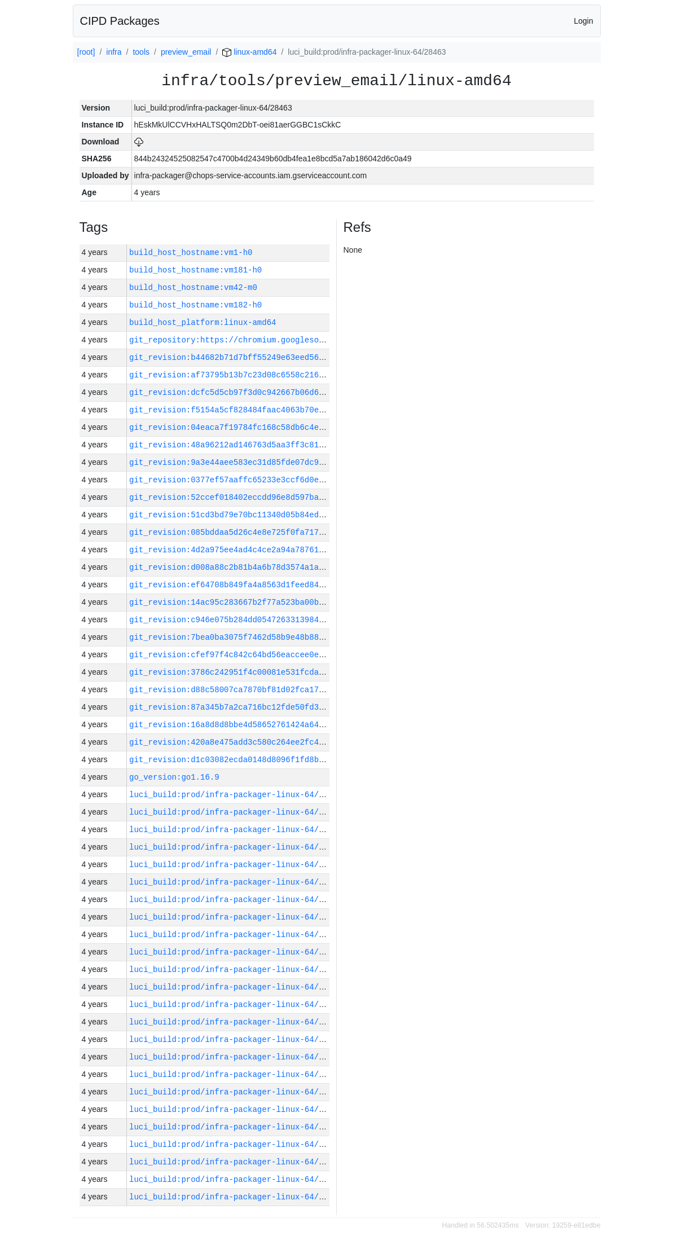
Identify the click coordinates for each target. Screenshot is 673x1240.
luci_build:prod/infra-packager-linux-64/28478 (235, 882)
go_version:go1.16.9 (174, 777)
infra (113, 51)
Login (583, 20)
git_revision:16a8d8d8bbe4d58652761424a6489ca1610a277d (254, 724)
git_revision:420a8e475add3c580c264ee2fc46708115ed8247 (254, 742)
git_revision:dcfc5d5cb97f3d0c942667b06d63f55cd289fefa (254, 392)
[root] (86, 51)
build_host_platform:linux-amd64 (202, 322)
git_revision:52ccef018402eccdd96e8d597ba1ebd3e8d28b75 (254, 497)
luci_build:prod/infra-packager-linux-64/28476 (235, 917)
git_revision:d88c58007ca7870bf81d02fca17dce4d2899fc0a (254, 689)
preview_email (186, 51)
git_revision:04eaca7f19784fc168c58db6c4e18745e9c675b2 (254, 427)
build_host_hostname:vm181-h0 (195, 270)
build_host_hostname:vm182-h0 (195, 305)
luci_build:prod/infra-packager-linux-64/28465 (235, 1092)
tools (141, 51)
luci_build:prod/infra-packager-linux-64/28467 (235, 1057)
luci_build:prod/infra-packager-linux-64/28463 (235, 1127)
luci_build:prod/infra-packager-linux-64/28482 (235, 812)
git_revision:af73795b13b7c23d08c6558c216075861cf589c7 (254, 375)
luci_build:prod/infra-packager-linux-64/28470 (235, 1004)
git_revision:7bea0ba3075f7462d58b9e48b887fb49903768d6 (254, 637)
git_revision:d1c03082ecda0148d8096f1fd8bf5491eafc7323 (254, 759)
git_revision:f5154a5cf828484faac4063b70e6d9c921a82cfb (254, 409)
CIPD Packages (120, 21)
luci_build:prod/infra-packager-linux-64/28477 (235, 899)
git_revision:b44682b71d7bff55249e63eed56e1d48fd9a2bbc (254, 357)
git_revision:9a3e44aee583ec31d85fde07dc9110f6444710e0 (254, 462)
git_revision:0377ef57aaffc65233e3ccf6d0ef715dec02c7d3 (254, 479)
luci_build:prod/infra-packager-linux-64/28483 (235, 794)
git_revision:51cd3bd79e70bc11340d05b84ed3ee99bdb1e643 (254, 514)
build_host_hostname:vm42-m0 (193, 287)
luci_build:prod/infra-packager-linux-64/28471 (235, 987)
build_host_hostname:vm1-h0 (190, 252)
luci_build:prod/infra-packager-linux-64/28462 (235, 1144)
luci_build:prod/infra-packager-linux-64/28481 (235, 829)
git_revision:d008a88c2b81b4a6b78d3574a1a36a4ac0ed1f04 (254, 567)
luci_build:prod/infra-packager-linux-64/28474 (235, 934)
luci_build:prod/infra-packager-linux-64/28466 (235, 1074)
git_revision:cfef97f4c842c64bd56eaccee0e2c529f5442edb (254, 654)
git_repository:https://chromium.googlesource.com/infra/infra (271, 340)
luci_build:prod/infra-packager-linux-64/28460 (235, 1179)
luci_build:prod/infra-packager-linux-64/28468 (235, 1039)
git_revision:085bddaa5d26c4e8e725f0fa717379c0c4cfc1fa (254, 532)
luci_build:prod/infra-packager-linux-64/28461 (235, 1162)
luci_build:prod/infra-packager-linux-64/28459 (235, 1196)
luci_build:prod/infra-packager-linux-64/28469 (235, 1022)
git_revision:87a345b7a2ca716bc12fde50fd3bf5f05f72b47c (254, 707)
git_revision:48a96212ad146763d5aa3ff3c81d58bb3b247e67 (254, 444)
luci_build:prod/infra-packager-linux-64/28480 (235, 847)
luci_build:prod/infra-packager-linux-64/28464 (235, 1109)
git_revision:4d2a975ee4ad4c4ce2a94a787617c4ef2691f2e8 (254, 549)
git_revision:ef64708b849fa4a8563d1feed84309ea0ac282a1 (254, 584)
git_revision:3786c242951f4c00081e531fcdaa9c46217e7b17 (254, 672)
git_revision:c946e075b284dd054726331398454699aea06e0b (254, 619)
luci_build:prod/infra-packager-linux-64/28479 (235, 864)
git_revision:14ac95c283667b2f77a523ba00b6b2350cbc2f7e (254, 602)
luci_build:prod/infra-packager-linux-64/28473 (235, 952)
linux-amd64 (249, 51)
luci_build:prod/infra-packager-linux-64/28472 (235, 969)
